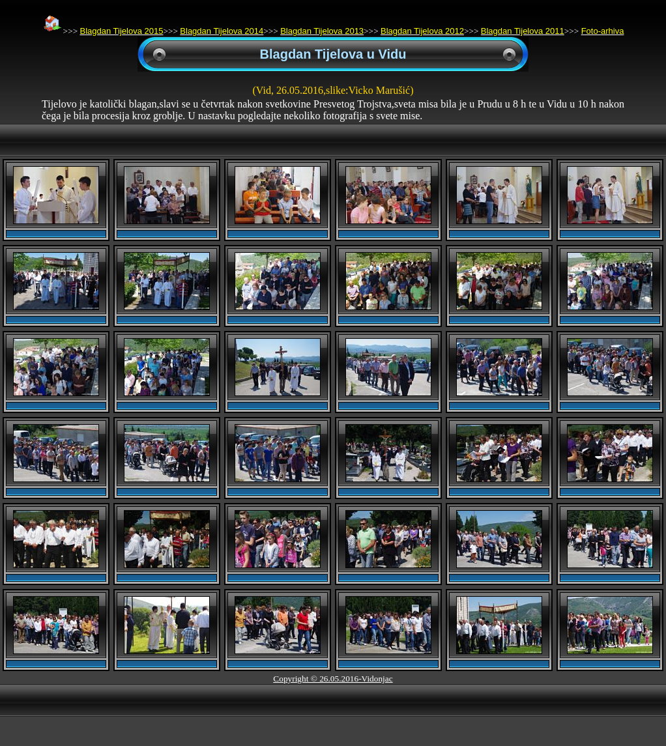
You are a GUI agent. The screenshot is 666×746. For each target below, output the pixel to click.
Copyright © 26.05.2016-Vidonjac (332, 678)
